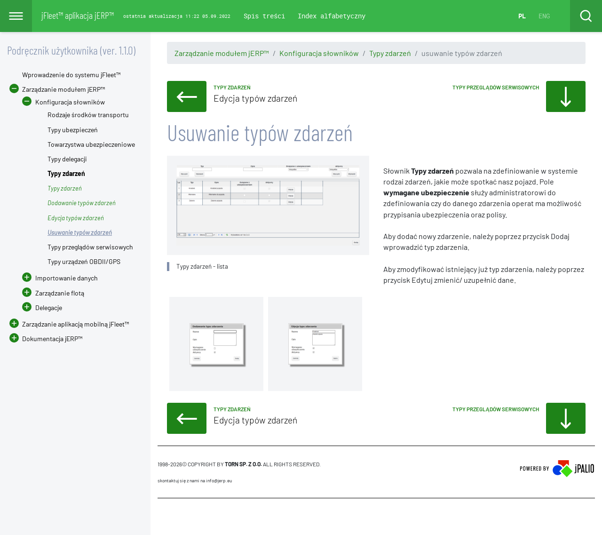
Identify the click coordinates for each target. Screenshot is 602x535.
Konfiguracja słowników (319, 52)
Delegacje (42, 307)
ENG (544, 15)
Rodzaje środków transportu (88, 115)
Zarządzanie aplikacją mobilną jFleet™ (75, 324)
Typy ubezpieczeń (73, 130)
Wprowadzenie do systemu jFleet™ (71, 75)
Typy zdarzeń (390, 52)
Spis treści (264, 15)
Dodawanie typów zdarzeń (82, 203)
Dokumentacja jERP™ (45, 339)
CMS (163, 516)
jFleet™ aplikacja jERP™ (77, 15)
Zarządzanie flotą (59, 293)
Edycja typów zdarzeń (76, 218)
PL (522, 15)
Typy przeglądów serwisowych (90, 247)
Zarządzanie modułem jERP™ (221, 52)
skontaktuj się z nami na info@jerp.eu (195, 480)
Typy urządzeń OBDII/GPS (84, 261)
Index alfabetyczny (331, 15)
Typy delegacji (67, 159)
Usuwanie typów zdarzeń (80, 232)
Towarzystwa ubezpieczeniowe (91, 144)
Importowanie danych (66, 278)
